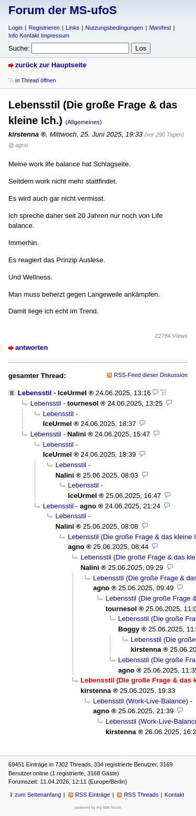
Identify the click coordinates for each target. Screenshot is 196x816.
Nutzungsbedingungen (114, 28)
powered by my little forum (98, 807)
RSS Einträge (92, 794)
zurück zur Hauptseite (50, 65)
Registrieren (44, 28)
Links (72, 28)
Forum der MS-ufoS (62, 10)
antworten (31, 347)
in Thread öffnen (35, 80)
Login (15, 28)
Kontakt (174, 794)
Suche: (19, 48)
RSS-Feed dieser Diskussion (151, 375)
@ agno (18, 145)
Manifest (160, 28)
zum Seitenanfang (38, 794)
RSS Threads (141, 794)
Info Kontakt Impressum (39, 35)
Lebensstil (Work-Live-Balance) (140, 701)
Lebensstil (35, 393)
